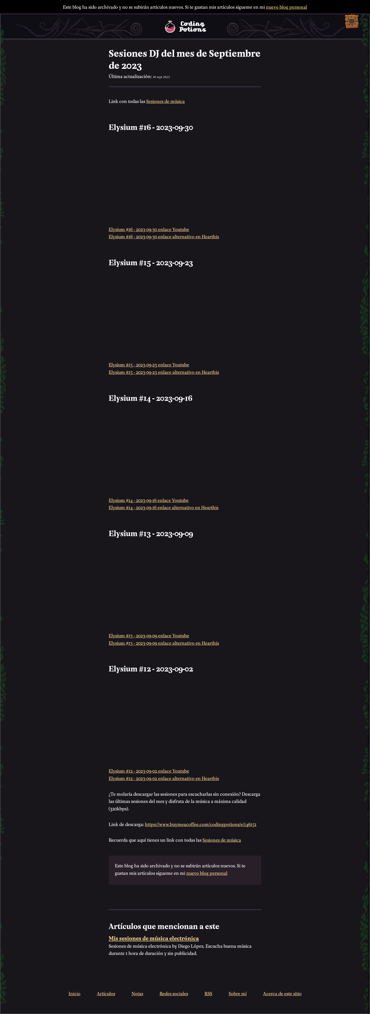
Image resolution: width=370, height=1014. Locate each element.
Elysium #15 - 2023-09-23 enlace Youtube (149, 364)
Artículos (106, 993)
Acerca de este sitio (282, 993)
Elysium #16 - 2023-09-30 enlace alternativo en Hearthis (164, 236)
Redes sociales (174, 993)
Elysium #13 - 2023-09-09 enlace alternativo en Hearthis (164, 643)
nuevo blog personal (286, 7)
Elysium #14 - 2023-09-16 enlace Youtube (149, 500)
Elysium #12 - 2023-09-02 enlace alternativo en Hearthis (164, 778)
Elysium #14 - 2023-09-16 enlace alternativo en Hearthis (163, 507)
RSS (208, 993)
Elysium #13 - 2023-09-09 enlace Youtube (149, 635)
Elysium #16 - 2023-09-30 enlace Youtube (149, 229)
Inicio (74, 993)
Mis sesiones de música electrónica (154, 937)
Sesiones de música (165, 101)
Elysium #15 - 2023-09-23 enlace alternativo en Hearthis (164, 372)
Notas (137, 993)
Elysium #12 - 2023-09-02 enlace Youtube (149, 770)
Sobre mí (238, 993)
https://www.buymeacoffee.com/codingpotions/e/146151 (200, 824)
